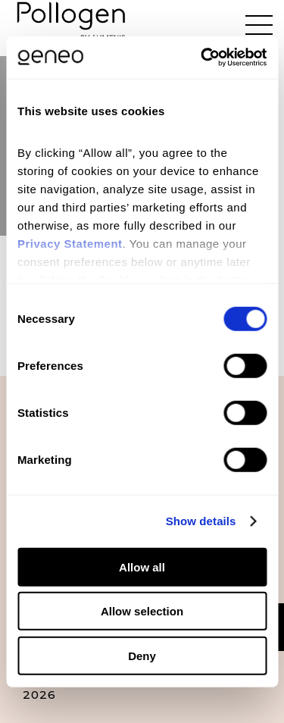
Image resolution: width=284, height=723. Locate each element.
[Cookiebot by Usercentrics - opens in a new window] (202, 57)
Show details (201, 521)
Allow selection (142, 611)
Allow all (142, 566)
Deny (142, 655)
